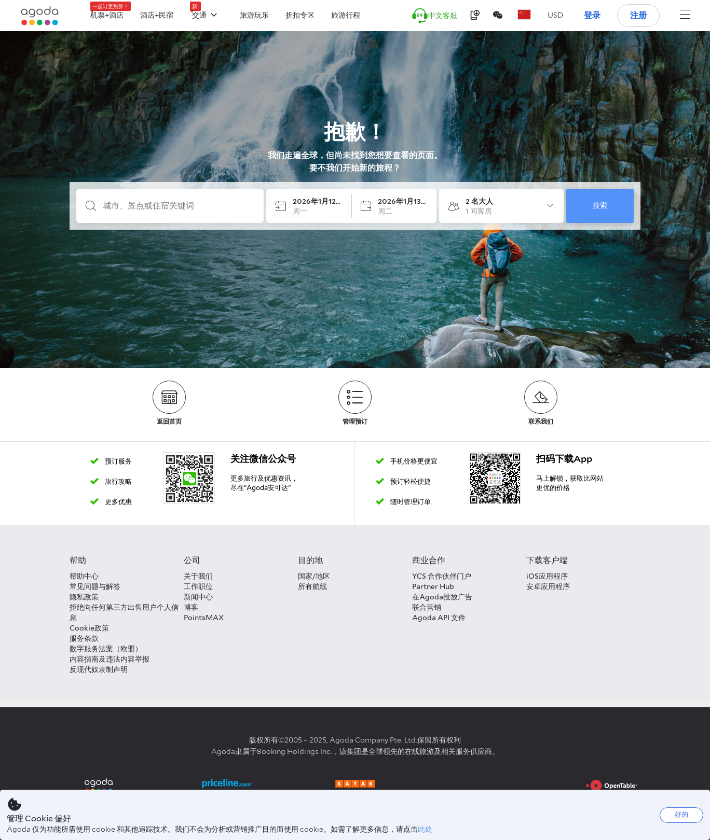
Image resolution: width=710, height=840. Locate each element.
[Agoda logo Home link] (40, 15)
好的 (681, 814)
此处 (425, 829)
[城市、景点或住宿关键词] (178, 206)
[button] (555, 15)
